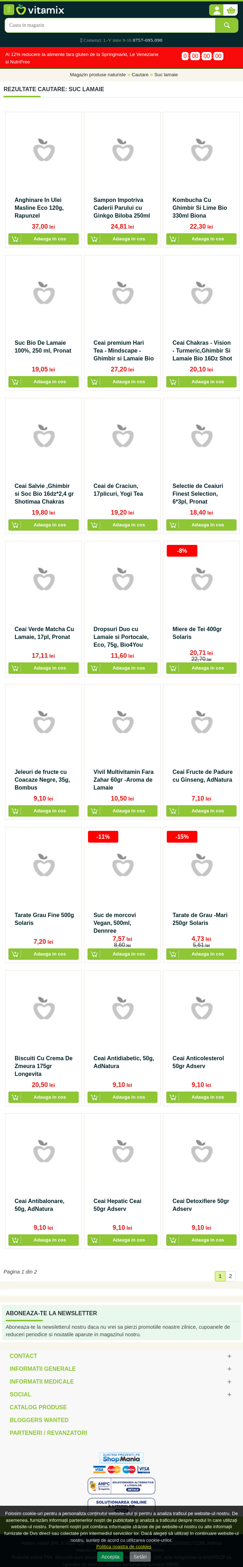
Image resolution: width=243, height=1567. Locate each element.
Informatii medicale (42, 1382)
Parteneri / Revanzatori (48, 1433)
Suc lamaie (166, 75)
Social (20, 1394)
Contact (23, 1356)
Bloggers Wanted (39, 1420)
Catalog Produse (38, 1407)
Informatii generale (43, 1369)
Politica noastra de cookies (123, 1546)
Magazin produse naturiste (98, 75)
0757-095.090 (147, 40)
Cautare (140, 75)
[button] (216, 10)
